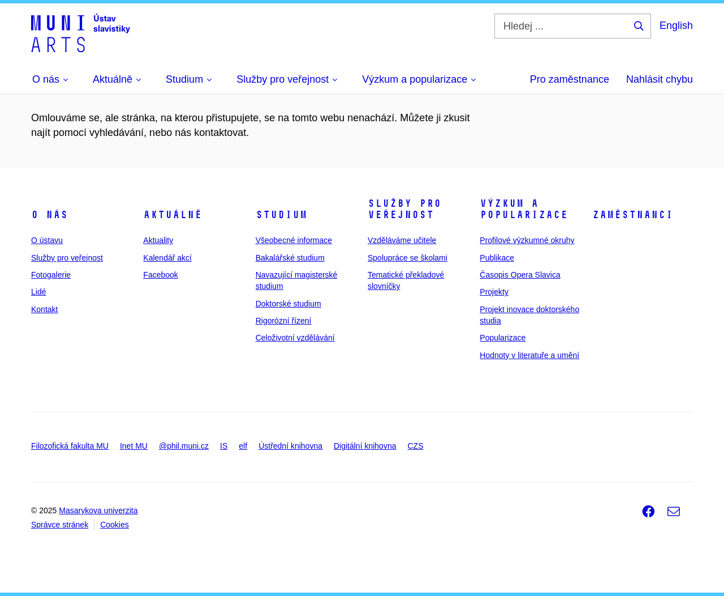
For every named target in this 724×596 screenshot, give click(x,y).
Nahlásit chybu (659, 79)
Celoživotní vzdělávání (295, 337)
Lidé (38, 291)
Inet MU (134, 445)
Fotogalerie (51, 274)
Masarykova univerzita (98, 510)
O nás (49, 214)
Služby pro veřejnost (67, 257)
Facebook (160, 274)
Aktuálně (172, 214)
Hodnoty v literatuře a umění (529, 355)
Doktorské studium (288, 303)
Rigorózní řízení (284, 320)
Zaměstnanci (632, 214)
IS (223, 445)
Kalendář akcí (167, 257)
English (676, 25)
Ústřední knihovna (290, 445)
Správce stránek (59, 524)
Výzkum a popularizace (524, 209)
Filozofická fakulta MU (70, 445)
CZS (415, 445)
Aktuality (158, 240)
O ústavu (47, 240)
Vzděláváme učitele (402, 240)
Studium (281, 214)
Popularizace (502, 337)
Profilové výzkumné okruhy (527, 240)
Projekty (494, 291)
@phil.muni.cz (184, 445)
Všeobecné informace (294, 240)
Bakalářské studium (290, 257)
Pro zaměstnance (569, 79)
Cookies (114, 524)
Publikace (497, 257)
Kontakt (44, 309)
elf (243, 445)
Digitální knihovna (365, 445)
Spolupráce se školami (407, 257)
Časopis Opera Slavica (520, 274)
